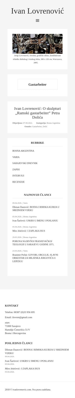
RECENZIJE (18, 182)
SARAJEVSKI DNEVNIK (25, 163)
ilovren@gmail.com (22, 317)
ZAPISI (16, 169)
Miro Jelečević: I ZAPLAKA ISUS (28, 231)
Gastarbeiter (37, 126)
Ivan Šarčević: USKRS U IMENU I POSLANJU (35, 220)
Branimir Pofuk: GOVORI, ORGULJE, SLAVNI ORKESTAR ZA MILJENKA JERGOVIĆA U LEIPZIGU (35, 258)
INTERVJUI (18, 175)
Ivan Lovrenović (37, 10)
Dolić (45, 126)
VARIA (16, 157)
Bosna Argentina (53, 123)
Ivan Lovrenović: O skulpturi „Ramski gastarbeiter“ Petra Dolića (37, 112)
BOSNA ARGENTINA (23, 151)
